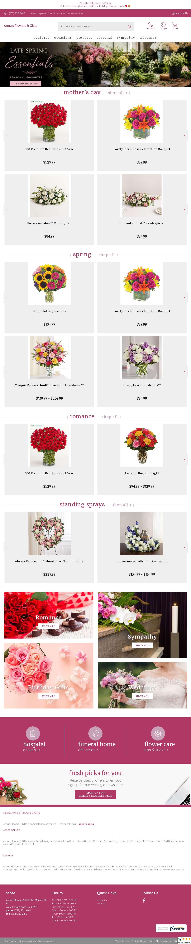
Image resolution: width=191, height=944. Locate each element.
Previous (6, 135)
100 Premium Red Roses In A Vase (49, 149)
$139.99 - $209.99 (49, 398)
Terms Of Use (122, 941)
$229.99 (49, 574)
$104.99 (49, 324)
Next (185, 135)
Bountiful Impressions (49, 311)
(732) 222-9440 (17, 13)
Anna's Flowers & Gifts (20, 25)
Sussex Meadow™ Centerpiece (49, 223)
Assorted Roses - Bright (141, 473)
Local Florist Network (160, 941)
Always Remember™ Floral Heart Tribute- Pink (49, 561)
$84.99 (49, 236)
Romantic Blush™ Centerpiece (142, 223)
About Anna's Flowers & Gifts (21, 812)
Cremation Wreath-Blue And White (141, 561)
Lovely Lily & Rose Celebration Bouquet (141, 149)
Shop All (116, 93)
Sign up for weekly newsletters (95, 794)
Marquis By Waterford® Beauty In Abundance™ (49, 385)
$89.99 (142, 162)
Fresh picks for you (95, 778)
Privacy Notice (139, 941)
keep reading (86, 823)
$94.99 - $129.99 (141, 486)
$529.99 (49, 162)
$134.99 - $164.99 (142, 574)
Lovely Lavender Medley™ (142, 385)
